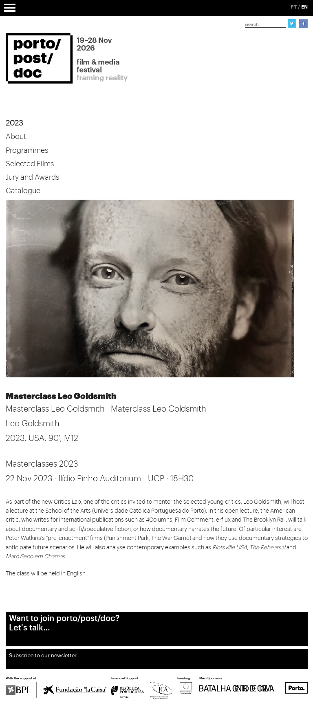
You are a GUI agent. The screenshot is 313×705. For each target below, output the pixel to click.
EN (304, 6)
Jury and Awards (32, 177)
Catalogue (23, 190)
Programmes (27, 150)
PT (294, 6)
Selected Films (30, 163)
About (16, 136)
